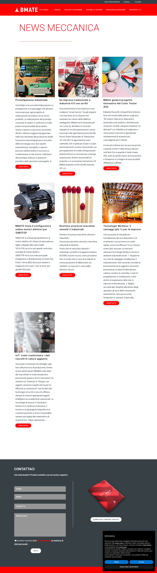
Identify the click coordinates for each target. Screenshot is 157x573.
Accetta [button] (141, 562)
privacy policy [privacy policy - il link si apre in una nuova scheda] (119, 543)
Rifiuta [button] (116, 562)
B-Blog (126, 2)
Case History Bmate (112, 2)
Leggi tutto (23, 167)
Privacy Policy (44, 540)
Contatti (138, 2)
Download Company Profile (106, 519)
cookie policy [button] (123, 547)
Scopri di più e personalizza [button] (129, 567)
